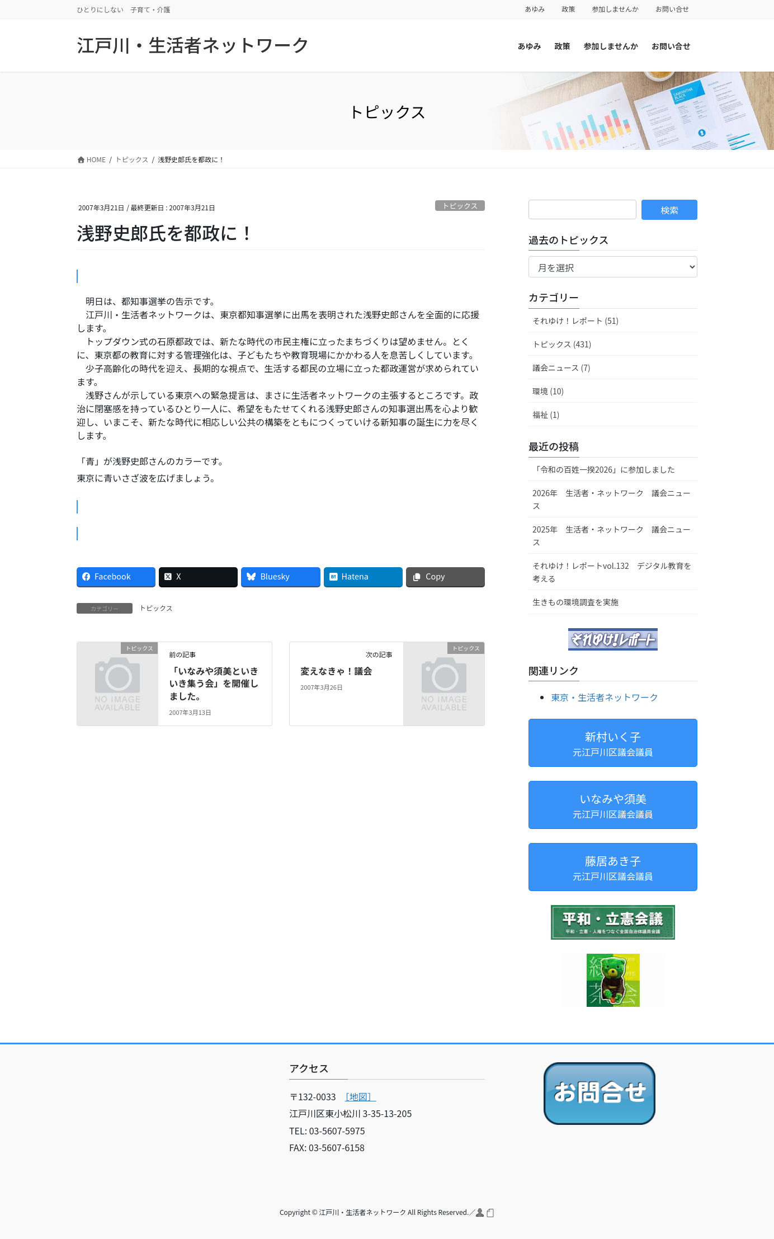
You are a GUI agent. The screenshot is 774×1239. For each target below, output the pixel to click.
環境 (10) (548, 391)
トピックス (460, 205)
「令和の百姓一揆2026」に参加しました (603, 469)
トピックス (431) (562, 344)
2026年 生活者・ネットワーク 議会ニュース (611, 499)
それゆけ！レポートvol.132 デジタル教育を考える (612, 572)
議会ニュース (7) (561, 367)
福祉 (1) (545, 414)
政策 (568, 8)
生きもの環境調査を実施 (575, 601)
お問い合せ (672, 8)
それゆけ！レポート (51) (575, 320)
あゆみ (535, 8)
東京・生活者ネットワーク (604, 697)
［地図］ (360, 1096)
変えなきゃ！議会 (336, 670)
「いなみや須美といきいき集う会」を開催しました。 (213, 683)
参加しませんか (615, 8)
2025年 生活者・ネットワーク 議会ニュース (611, 536)
